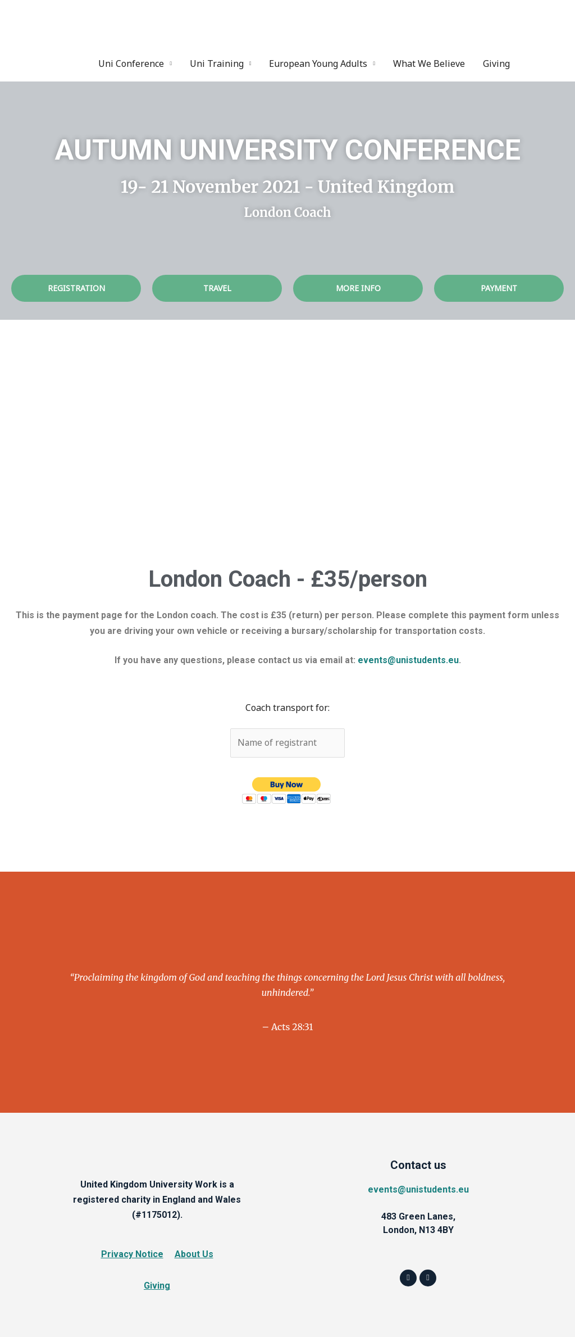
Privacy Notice (132, 1254)
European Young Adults (318, 63)
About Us (194, 1254)
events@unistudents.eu (408, 660)
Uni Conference (131, 63)
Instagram (548, 63)
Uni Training (217, 63)
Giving (496, 63)
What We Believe (429, 63)
